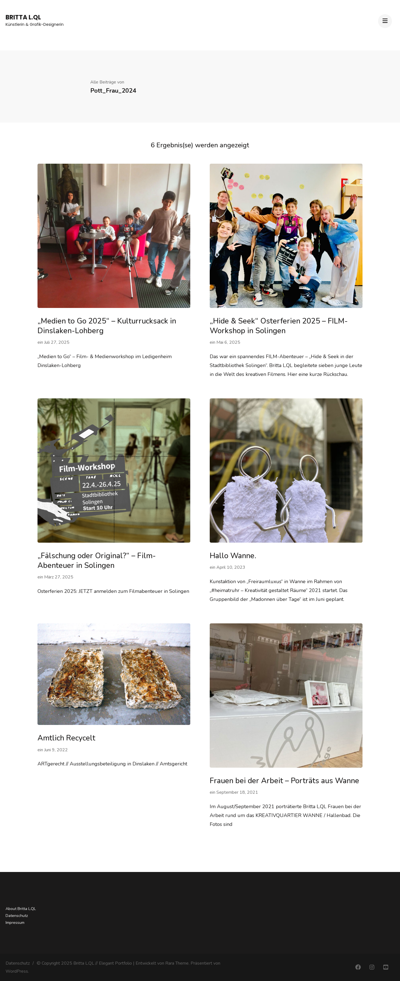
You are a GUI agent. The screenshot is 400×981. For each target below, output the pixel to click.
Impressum (15, 922)
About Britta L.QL (21, 908)
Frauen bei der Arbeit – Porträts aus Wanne (284, 781)
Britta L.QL (23, 17)
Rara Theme (177, 963)
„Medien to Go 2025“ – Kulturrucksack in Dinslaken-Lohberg (107, 326)
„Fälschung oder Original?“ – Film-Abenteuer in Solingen (97, 561)
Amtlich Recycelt (66, 738)
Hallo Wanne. (233, 556)
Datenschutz (17, 915)
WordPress (17, 971)
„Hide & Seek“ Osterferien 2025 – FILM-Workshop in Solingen (279, 326)
